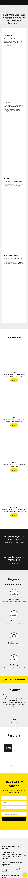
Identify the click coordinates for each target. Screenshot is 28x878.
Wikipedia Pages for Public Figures (14, 441)
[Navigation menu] (2, 2)
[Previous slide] (1, 607)
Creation (14, 276)
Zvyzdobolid (14, 860)
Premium (7, 855)
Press (12, 858)
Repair (14, 366)
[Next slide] (27, 607)
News (13, 855)
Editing (14, 321)
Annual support (14, 411)
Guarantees (20, 855)
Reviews (6, 858)
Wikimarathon (20, 858)
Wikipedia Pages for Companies (14, 461)
